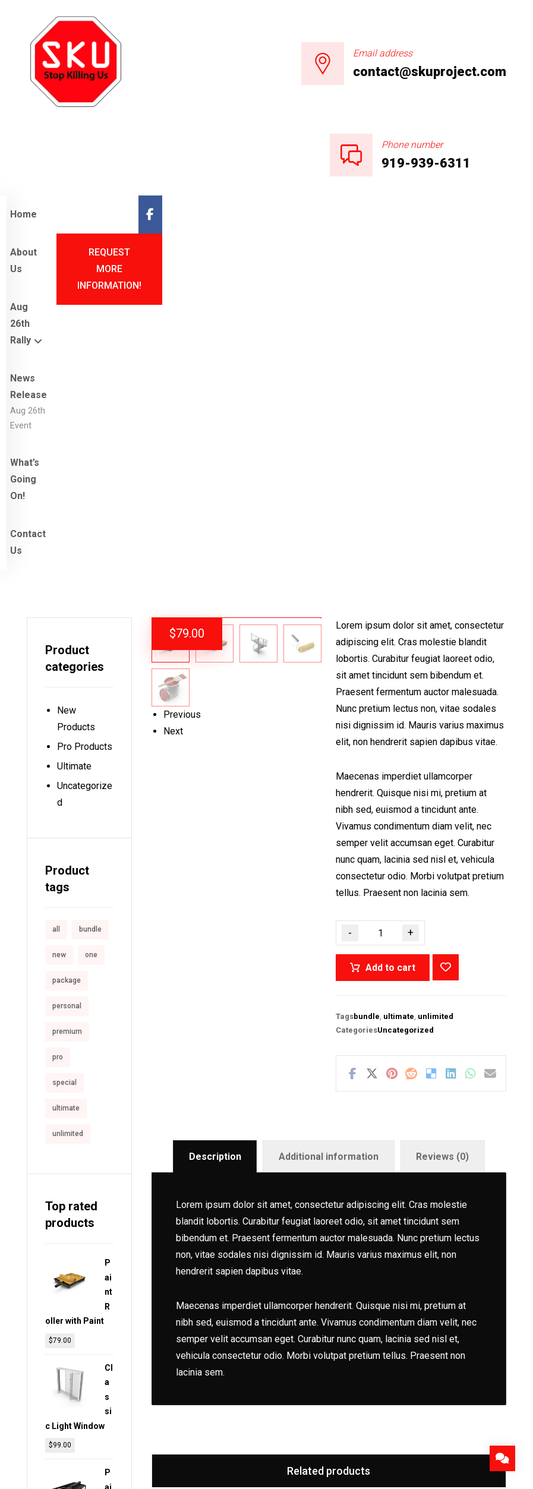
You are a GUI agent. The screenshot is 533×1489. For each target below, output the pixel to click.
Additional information (329, 875)
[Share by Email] (490, 792)
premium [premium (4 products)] (67, 750)
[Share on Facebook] (352, 792)
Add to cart (390, 686)
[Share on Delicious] (431, 792)
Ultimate (74, 484)
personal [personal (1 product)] (66, 724)
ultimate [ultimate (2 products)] (66, 826)
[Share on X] (372, 792)
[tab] (215, 875)
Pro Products (84, 465)
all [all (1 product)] (56, 647)
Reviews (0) (442, 875)
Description (215, 875)
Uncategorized (405, 748)
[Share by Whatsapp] (470, 792)
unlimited (435, 734)
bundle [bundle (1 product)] (90, 647)
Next (173, 617)
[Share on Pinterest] (392, 792)
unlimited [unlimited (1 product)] (67, 852)
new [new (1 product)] (59, 673)
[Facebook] (494, 214)
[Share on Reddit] (411, 792)
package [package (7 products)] (66, 699)
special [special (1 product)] (64, 801)
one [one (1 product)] (91, 673)
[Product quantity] (380, 651)
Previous (182, 601)
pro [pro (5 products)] (57, 775)
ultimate (398, 734)
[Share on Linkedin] (451, 792)
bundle (367, 734)
